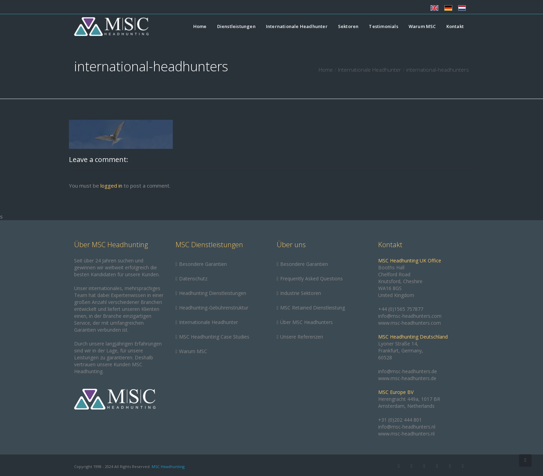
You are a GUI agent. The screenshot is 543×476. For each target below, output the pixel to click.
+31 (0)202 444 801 (400, 419)
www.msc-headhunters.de (407, 378)
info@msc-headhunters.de (407, 371)
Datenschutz (193, 278)
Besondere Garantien (203, 264)
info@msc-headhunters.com (410, 316)
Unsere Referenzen (301, 336)
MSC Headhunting (168, 466)
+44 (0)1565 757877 (400, 309)
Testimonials (383, 26)
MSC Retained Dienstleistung (312, 307)
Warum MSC (422, 26)
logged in (111, 185)
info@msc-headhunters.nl (406, 426)
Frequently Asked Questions (311, 278)
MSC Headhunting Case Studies (214, 336)
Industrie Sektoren (300, 293)
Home (200, 26)
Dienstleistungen (236, 26)
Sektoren (348, 26)
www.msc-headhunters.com (409, 323)
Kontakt (455, 26)
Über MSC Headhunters (306, 322)
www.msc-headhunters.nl (406, 433)
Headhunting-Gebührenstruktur (213, 307)
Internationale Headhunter (297, 26)
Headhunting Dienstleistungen (212, 293)
